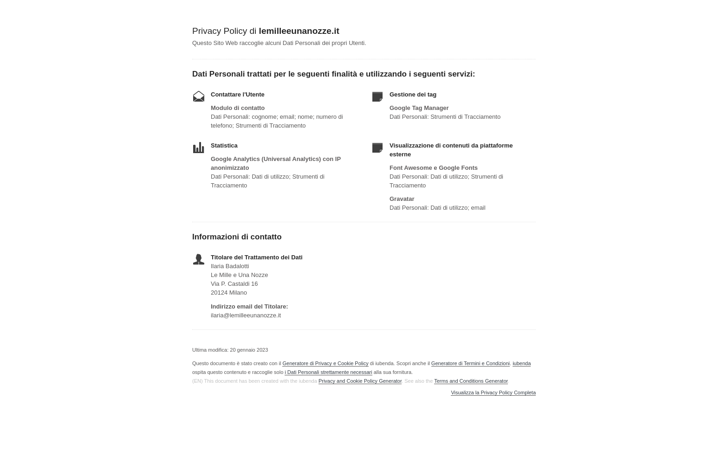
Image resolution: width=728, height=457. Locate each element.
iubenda (522, 363)
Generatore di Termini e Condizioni (470, 363)
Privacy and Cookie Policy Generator (360, 381)
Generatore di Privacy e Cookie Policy (325, 363)
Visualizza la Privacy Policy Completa (493, 392)
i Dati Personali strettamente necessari (328, 372)
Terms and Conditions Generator (470, 381)
